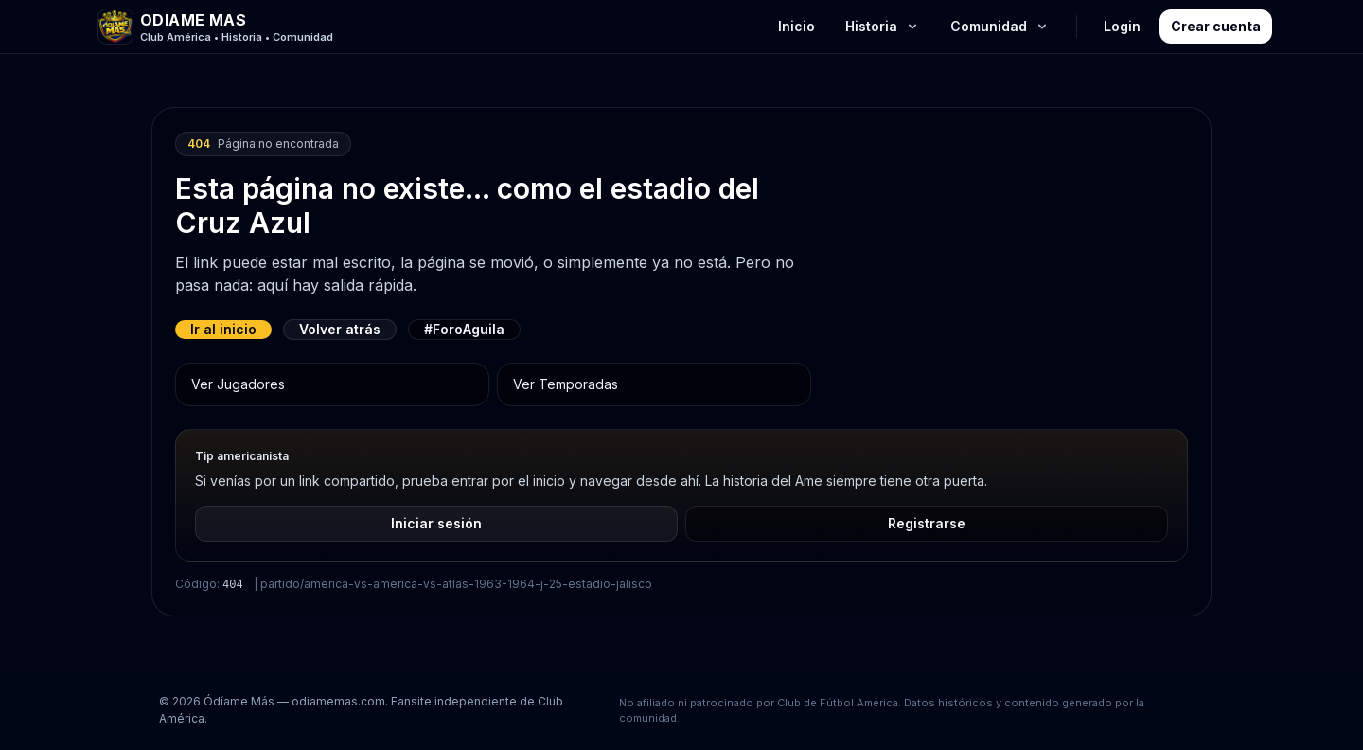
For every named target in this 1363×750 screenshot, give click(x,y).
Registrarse (926, 523)
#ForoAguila (464, 329)
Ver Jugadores (238, 384)
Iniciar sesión (436, 523)
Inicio (796, 26)
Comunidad (1000, 26)
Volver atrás (340, 329)
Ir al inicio (223, 329)
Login (1122, 26)
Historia (882, 26)
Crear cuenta (1216, 26)
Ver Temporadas (565, 384)
